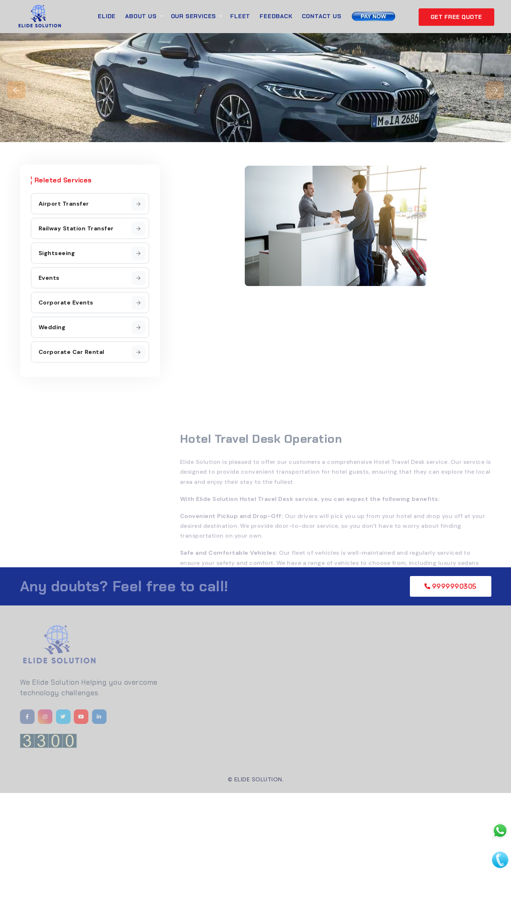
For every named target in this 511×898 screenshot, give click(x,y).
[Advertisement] (218, 844)
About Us (140, 16)
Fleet (240, 16)
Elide (107, 16)
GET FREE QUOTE (456, 17)
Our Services (193, 16)
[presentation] (16, 90)
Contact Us (322, 16)
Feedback (276, 16)
